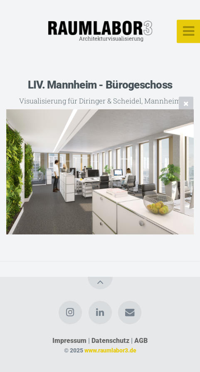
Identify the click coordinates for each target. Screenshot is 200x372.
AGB (141, 341)
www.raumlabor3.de (110, 350)
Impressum (69, 341)
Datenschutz (110, 341)
